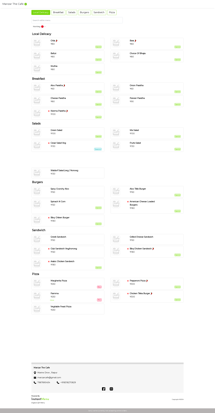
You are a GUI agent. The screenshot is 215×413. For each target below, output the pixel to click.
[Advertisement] (109, 160)
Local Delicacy (41, 12)
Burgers (84, 12)
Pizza (112, 12)
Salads (71, 12)
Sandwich (99, 12)
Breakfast (58, 12)
